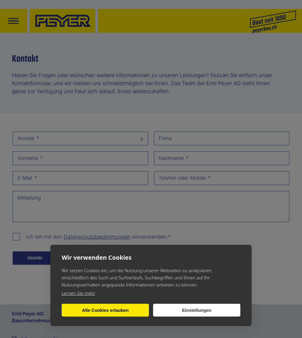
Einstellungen (196, 310)
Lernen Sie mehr (78, 293)
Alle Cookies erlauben (105, 310)
